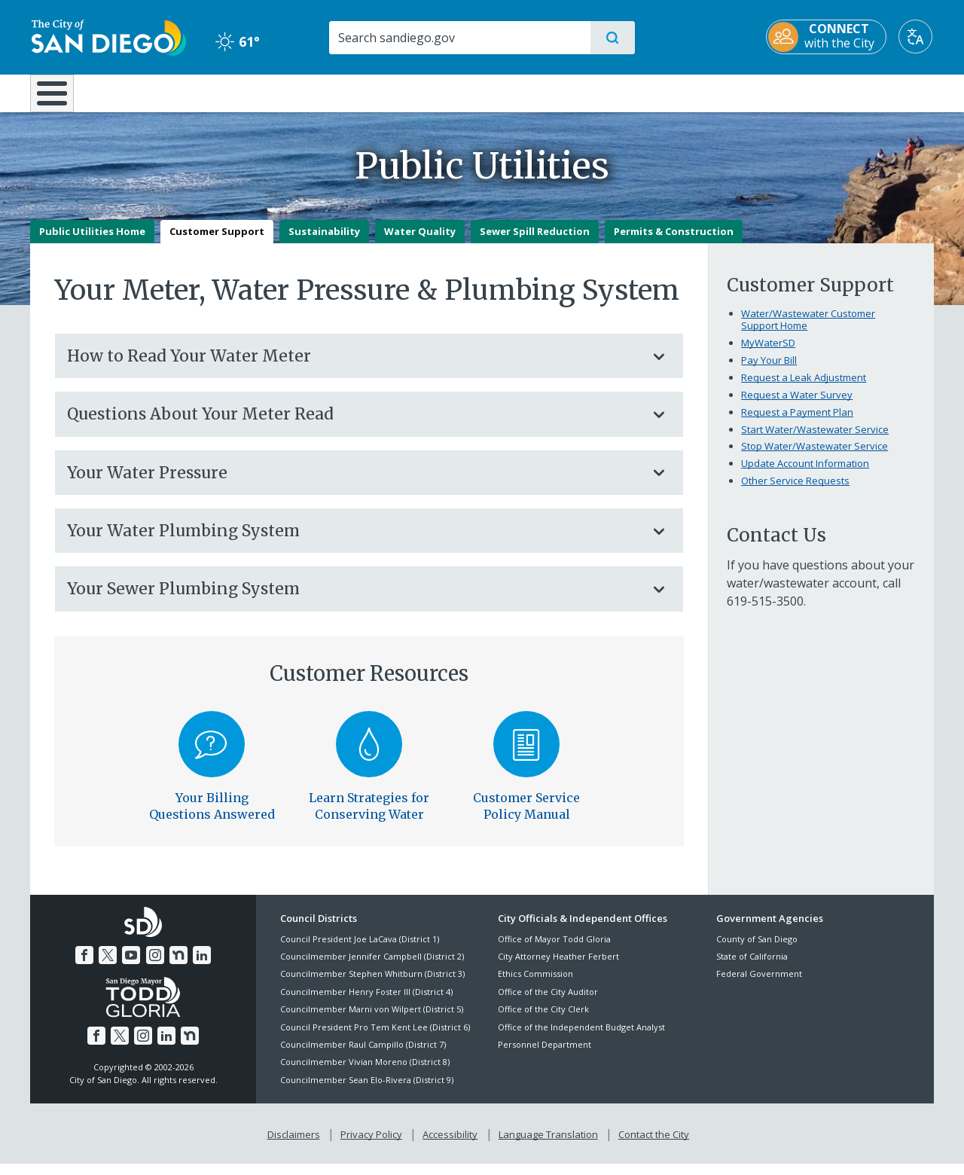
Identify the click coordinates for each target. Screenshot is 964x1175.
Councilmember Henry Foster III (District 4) (366, 1002)
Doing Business (429, 91)
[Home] (59, 99)
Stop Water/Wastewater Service (814, 457)
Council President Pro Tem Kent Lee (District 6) (375, 1037)
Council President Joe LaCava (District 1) (359, 949)
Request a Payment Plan (797, 422)
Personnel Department (544, 1055)
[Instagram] (155, 966)
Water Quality (420, 242)
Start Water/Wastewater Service (815, 440)
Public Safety (713, 91)
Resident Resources (296, 91)
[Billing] (212, 755)
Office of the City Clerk (543, 1020)
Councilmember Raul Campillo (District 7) (363, 1055)
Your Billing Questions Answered (212, 816)
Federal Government (759, 984)
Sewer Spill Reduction (535, 242)
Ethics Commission (535, 984)
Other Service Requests (795, 492)
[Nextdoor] (178, 966)
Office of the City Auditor (548, 1002)
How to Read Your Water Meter (354, 366)
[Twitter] (108, 966)
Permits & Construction (674, 242)
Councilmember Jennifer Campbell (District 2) (372, 966)
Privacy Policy (371, 1145)
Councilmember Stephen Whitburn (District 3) (372, 984)
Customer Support (216, 242)
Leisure (158, 91)
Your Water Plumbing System (354, 541)
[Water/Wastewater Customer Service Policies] (526, 755)
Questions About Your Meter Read (354, 425)
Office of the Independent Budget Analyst (581, 1037)
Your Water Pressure (354, 483)
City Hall (860, 91)
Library (566, 91)
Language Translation (548, 1145)
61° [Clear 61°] (237, 41)
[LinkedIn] (202, 966)
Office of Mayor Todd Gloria (554, 949)
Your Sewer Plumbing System (354, 600)
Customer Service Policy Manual (526, 816)
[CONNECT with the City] (827, 37)
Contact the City (653, 1145)
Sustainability (324, 242)
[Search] (459, 37)
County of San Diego (757, 949)
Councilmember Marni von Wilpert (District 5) (371, 1020)
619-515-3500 (765, 612)
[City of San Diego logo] (107, 36)
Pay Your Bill (769, 370)
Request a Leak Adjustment (803, 388)
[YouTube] (131, 966)
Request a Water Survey (797, 405)
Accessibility (450, 1145)
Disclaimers (293, 1145)
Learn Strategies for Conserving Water (369, 816)
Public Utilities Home (92, 242)
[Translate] (917, 36)
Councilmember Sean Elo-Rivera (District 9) (366, 1090)
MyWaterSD (768, 353)
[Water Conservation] (369, 755)
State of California (752, 966)
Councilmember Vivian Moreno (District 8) (365, 1073)
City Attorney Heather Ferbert (558, 966)
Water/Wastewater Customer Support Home (808, 330)
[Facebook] (84, 966)
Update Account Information (805, 474)
